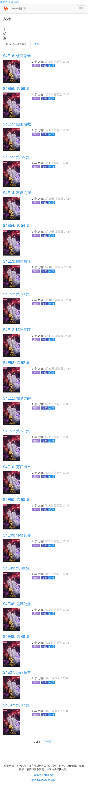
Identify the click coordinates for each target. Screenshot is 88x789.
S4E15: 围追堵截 (17, 124)
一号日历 (19, 9)
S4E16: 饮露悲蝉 (17, 56)
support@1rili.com (44, 774)
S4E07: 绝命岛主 (17, 672)
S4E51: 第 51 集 (16, 431)
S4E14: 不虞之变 (17, 193)
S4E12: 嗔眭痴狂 (17, 330)
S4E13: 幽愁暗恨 (17, 261)
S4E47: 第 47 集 (16, 705)
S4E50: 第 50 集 (16, 499)
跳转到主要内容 (9, 1)
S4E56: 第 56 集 (16, 88)
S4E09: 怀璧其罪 (17, 535)
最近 (17, 44)
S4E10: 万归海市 (17, 467)
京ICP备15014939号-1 (44, 780)
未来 (37, 44)
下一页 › (48, 741)
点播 (51, 65)
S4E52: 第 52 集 (16, 362)
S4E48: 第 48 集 (16, 636)
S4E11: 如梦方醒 (17, 398)
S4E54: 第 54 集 (16, 225)
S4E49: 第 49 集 (16, 568)
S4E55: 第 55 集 (16, 157)
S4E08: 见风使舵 (17, 604)
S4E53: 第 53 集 (16, 294)
